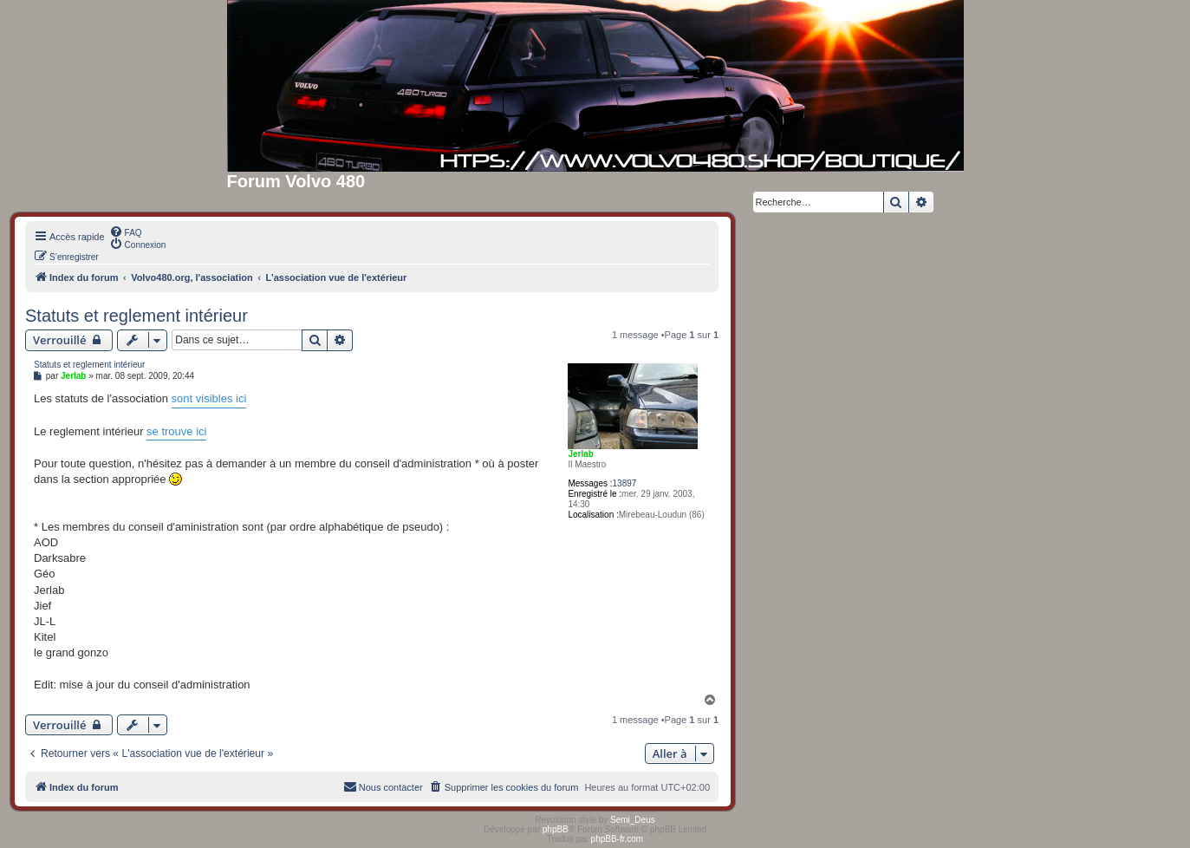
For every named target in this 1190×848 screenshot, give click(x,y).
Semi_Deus (632, 820)
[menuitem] (125, 231)
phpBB (556, 829)
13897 (625, 483)
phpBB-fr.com (617, 839)
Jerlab (580, 454)
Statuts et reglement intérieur (136, 315)
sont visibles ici (209, 398)
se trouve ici (176, 431)
